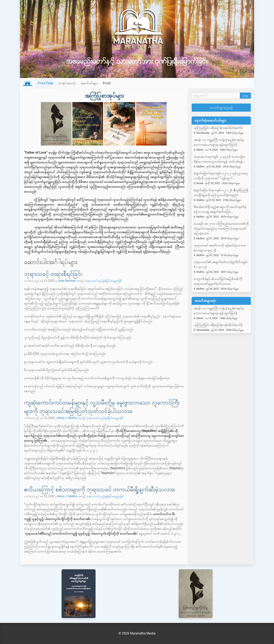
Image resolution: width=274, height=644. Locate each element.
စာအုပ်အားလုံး (67, 83)
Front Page (45, 83)
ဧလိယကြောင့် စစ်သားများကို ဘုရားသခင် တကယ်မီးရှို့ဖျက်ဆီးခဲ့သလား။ (99, 489)
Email (107, 83)
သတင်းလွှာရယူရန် (221, 107)
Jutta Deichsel (67, 281)
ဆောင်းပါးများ (89, 83)
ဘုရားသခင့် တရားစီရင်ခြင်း (53, 274)
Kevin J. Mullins (67, 418)
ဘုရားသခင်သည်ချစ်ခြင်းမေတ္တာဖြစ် (103, 281)
